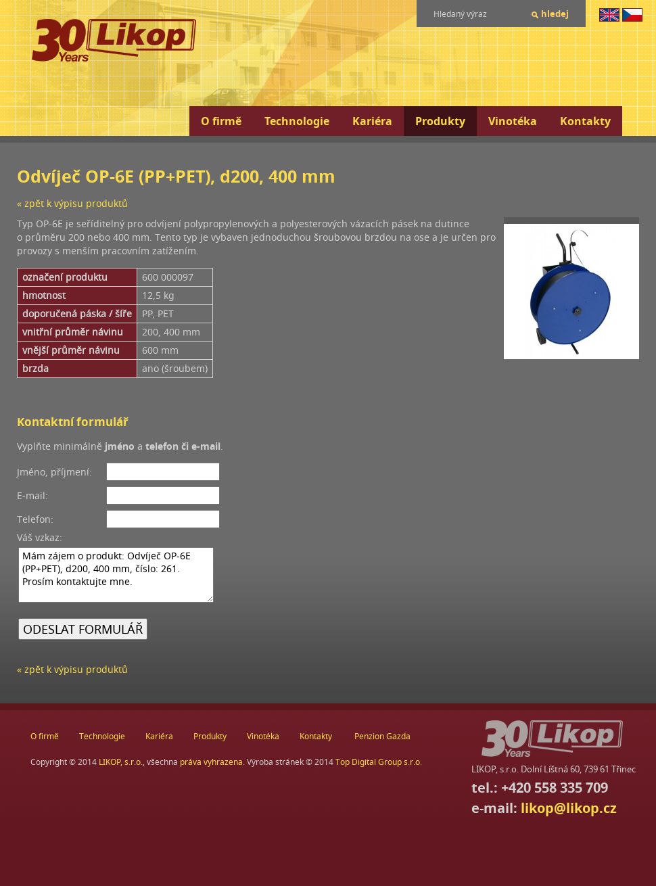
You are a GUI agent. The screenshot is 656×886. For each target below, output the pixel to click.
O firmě (221, 121)
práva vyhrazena (211, 762)
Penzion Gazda (382, 736)
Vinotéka (512, 121)
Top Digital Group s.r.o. (378, 762)
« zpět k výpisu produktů (72, 203)
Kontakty (585, 121)
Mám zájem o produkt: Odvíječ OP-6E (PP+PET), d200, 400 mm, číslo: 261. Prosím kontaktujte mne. (116, 575)
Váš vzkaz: (39, 537)
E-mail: (32, 495)
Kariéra (372, 121)
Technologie (296, 121)
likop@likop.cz (569, 808)
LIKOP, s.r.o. (121, 762)
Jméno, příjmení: (54, 471)
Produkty (440, 121)
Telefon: (35, 519)
